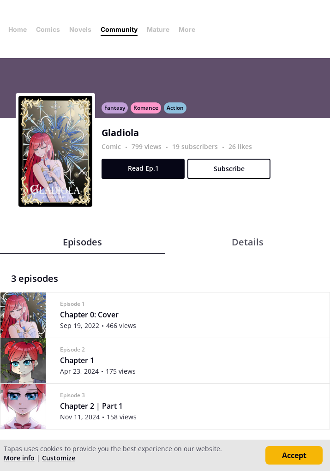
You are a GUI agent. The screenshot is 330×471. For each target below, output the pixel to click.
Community (119, 29)
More (190, 29)
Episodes (82, 242)
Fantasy (114, 108)
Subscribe (229, 168)
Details (248, 242)
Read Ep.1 (143, 168)
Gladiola (120, 132)
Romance (145, 108)
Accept (294, 455)
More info (19, 457)
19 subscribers (196, 146)
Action (175, 108)
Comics (48, 29)
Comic (111, 146)
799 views (147, 146)
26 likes (240, 146)
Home (17, 29)
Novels (80, 29)
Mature (158, 29)
